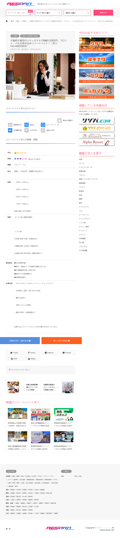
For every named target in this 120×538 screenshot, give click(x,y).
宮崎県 (42, 513)
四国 (7, 510)
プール (81, 163)
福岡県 (12, 513)
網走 (18, 483)
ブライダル (83, 246)
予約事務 (82, 238)
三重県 (17, 503)
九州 (7, 513)
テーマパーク (84, 215)
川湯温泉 (10, 486)
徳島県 (12, 510)
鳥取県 (12, 506)
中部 (7, 500)
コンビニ (82, 187)
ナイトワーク (84, 207)
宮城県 (24, 490)
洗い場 (81, 242)
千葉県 (36, 493)
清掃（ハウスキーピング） (89, 179)
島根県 (18, 506)
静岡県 (30, 500)
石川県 (24, 496)
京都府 (29, 503)
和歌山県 (53, 503)
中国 (7, 506)
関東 (7, 493)
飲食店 (81, 191)
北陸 (7, 496)
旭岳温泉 (37, 483)
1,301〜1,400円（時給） (30, 36)
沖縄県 (56, 513)
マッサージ (83, 231)
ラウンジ (82, 235)
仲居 (80, 159)
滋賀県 (23, 503)
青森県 (12, 490)
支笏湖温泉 (45, 483)
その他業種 (83, 250)
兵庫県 (41, 503)
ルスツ (10, 479)
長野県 (18, 500)
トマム (51, 476)
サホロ (55, 479)
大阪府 (15, 36)
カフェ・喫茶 (84, 227)
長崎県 (24, 513)
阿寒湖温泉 (48, 479)
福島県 (42, 490)
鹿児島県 (49, 513)
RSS (10, 529)
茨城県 (12, 493)
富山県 (18, 496)
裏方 (80, 203)
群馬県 (24, 493)
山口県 (36, 506)
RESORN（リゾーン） (103, 528)
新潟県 (12, 496)
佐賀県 (18, 513)
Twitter (7, 529)
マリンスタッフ (84, 219)
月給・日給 (77, 476)
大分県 (36, 513)
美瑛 (13, 483)
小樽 (9, 483)
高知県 (30, 510)
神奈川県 (49, 493)
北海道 (8, 476)
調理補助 (82, 183)
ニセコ (45, 476)
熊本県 (30, 513)
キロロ (40, 476)
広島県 (30, 506)
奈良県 (47, 503)
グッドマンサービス (17, 370)
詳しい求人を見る (62, 341)
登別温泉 (22, 479)
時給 (62, 476)
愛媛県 (24, 510)
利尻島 (28, 476)
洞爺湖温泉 (39, 479)
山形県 (36, 490)
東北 (7, 490)
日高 (22, 483)
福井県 (30, 496)
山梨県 (12, 500)
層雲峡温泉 (30, 479)
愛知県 (36, 500)
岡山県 (24, 506)
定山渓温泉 (29, 483)
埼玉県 (30, 493)
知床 (22, 476)
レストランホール (85, 167)
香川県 (18, 510)
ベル (80, 211)
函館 (17, 476)
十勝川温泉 (54, 483)
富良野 (16, 479)
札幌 (13, 476)
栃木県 (18, 493)
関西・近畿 (9, 503)
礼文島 (34, 476)
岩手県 (18, 490)
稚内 (16, 486)
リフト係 (82, 223)
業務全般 (82, 171)
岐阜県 (24, 500)
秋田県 (30, 490)
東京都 (42, 493)
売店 (80, 195)
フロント (27, 370)
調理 (80, 199)
